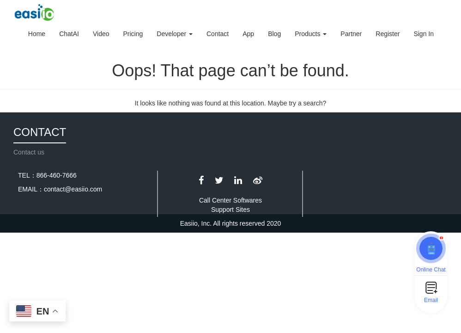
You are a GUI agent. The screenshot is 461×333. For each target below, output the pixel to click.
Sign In (423, 33)
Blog (274, 33)
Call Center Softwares (230, 200)
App (248, 33)
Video (101, 33)
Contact (217, 33)
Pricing (133, 33)
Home (36, 33)
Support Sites (230, 209)
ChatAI (69, 33)
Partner (351, 33)
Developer (175, 33)
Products (311, 33)
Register (388, 33)
